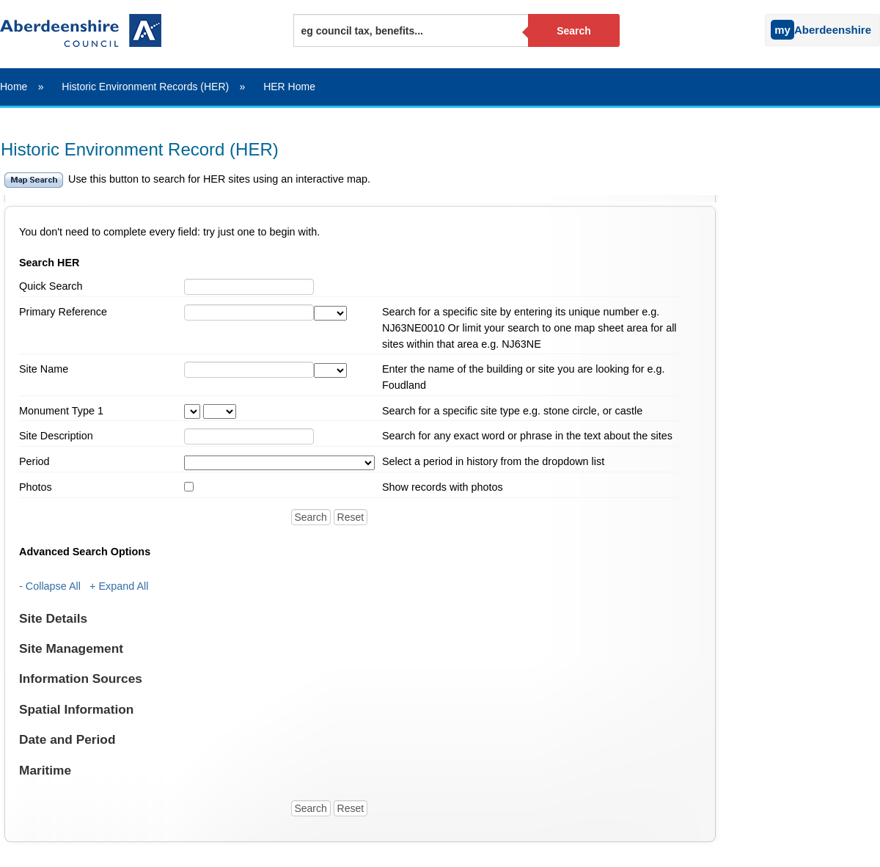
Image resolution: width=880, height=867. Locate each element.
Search (574, 31)
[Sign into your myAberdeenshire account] (761, 26)
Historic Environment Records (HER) (145, 86)
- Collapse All (50, 586)
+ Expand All (118, 586)
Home (13, 86)
